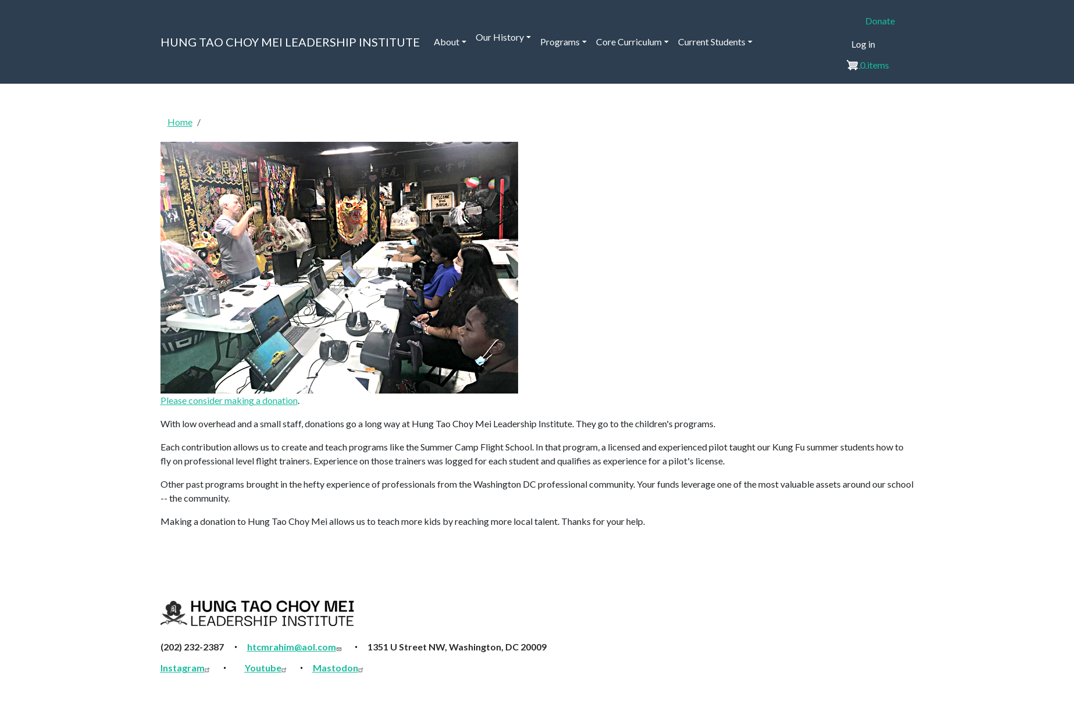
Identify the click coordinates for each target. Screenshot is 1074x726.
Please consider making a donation (229, 400)
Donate (880, 20)
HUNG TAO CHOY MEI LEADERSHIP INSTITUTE (290, 42)
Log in (863, 43)
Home (179, 121)
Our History (500, 36)
